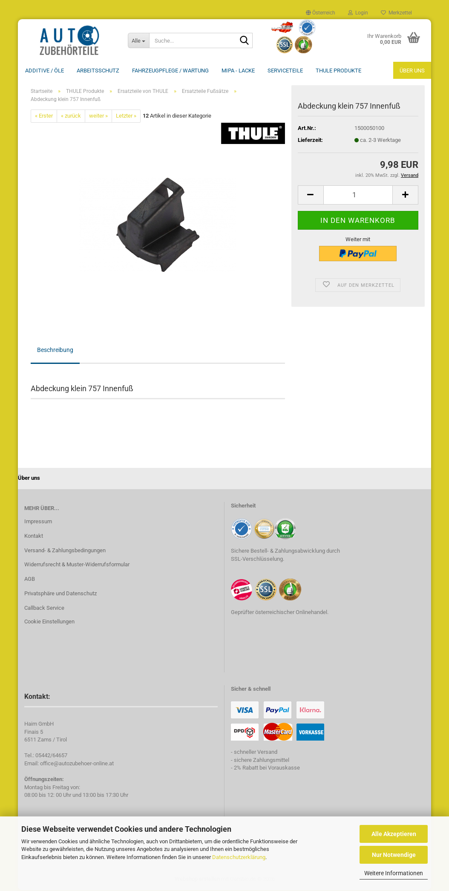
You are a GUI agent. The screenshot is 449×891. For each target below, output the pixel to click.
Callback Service (44, 609)
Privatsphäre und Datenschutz (60, 594)
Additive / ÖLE (44, 70)
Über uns (412, 70)
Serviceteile (285, 70)
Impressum (38, 522)
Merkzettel (396, 13)
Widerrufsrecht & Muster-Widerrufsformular (77, 565)
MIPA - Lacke (238, 70)
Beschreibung (55, 350)
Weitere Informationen (393, 873)
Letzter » (126, 116)
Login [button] (358, 13)
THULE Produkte (338, 70)
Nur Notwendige (394, 854)
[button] (320, 12)
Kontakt (33, 536)
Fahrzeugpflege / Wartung (170, 70)
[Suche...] (138, 40)
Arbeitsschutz (98, 70)
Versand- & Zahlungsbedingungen (65, 551)
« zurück (71, 116)
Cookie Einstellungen (49, 622)
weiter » (98, 116)
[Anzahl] (358, 195)
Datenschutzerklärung (238, 857)
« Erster (44, 116)
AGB (29, 580)
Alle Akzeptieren (393, 833)
